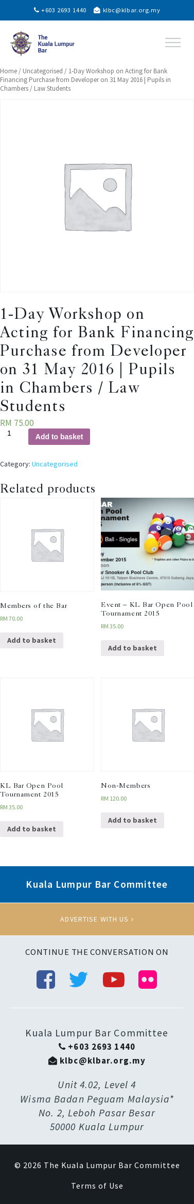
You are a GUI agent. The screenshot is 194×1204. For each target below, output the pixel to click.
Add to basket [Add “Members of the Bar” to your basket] (31, 640)
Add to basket (59, 437)
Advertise (97, 919)
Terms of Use (97, 1185)
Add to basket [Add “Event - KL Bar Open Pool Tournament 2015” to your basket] (132, 647)
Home (8, 71)
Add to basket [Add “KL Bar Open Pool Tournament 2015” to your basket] (31, 828)
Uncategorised (43, 71)
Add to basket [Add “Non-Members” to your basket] (132, 820)
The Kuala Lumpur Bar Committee (112, 1165)
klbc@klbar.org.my (127, 10)
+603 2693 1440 (60, 10)
